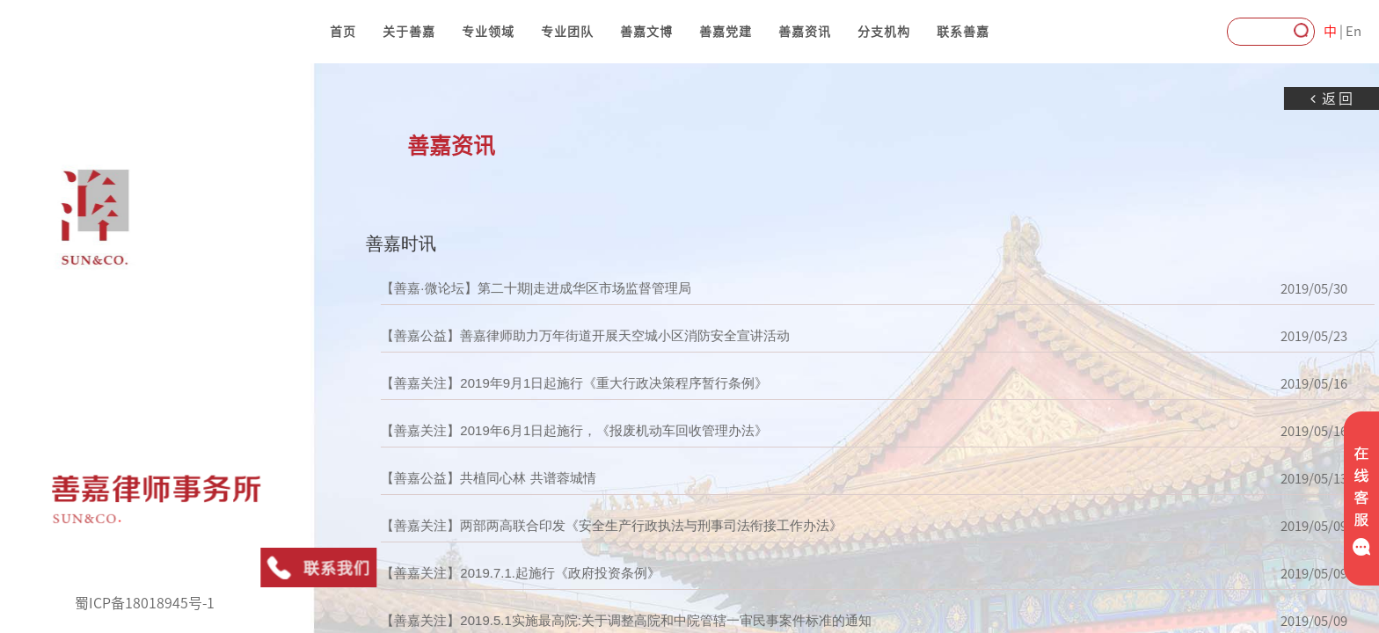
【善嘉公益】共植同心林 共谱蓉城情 (453, 478)
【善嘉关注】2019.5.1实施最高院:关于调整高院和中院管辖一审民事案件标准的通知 (591, 621)
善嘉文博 (646, 31)
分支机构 (883, 31)
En (1353, 31)
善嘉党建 (725, 31)
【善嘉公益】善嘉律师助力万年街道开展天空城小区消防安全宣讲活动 (550, 336)
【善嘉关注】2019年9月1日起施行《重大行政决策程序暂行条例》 (539, 383)
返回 (1297, 98)
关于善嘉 (409, 31)
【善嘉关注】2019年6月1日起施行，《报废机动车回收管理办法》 (539, 431)
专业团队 (567, 31)
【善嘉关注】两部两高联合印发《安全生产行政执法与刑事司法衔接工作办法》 (576, 526)
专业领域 (488, 31)
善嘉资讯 (804, 31)
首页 (343, 31)
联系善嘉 (963, 31)
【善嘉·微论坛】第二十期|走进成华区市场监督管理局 (501, 288)
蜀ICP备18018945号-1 (145, 603)
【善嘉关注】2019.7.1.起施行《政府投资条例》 (485, 573)
